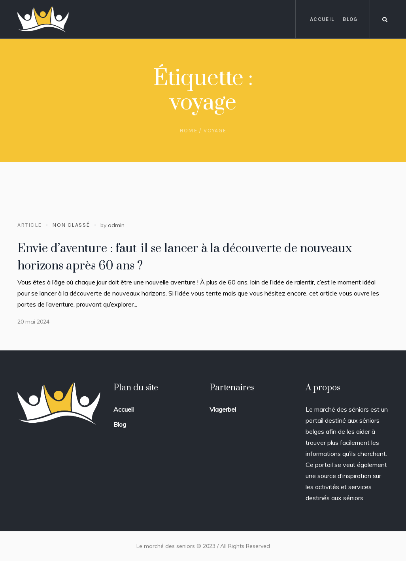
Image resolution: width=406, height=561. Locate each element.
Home (188, 130)
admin (116, 225)
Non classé (71, 225)
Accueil (123, 409)
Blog (119, 424)
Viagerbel (223, 409)
